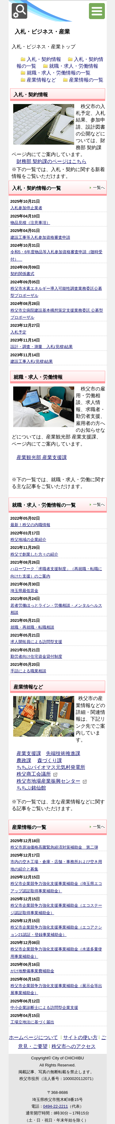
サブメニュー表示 (96, 11)
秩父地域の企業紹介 (28, 539)
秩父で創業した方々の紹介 (34, 554)
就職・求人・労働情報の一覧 (58, 72)
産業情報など (41, 79)
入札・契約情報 (44, 59)
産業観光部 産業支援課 (42, 457)
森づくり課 (49, 760)
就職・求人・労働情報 (73, 66)
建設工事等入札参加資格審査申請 (40, 237)
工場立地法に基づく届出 (32, 1022)
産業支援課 (29, 753)
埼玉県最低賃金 (24, 590)
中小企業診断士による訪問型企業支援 (44, 1007)
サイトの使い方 (80, 1037)
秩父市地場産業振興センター (52, 781)
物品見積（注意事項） (30, 222)
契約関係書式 (22, 273)
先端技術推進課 (63, 753)
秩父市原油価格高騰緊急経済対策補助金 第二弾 (54, 847)
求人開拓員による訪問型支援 (36, 641)
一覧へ (97, 187)
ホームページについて (33, 1037)
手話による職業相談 (28, 671)
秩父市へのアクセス (74, 1046)
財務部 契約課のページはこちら (51, 161)
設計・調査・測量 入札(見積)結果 (41, 346)
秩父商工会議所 (37, 774)
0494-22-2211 (55, 1106)
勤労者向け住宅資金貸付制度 (36, 656)
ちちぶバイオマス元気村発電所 (51, 767)
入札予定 (18, 332)
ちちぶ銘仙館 (31, 787)
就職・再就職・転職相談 (32, 627)
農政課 (24, 760)
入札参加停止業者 (26, 208)
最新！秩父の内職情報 (30, 524)
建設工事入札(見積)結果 (31, 361)
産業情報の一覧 (86, 79)
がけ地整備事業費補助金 (32, 971)
